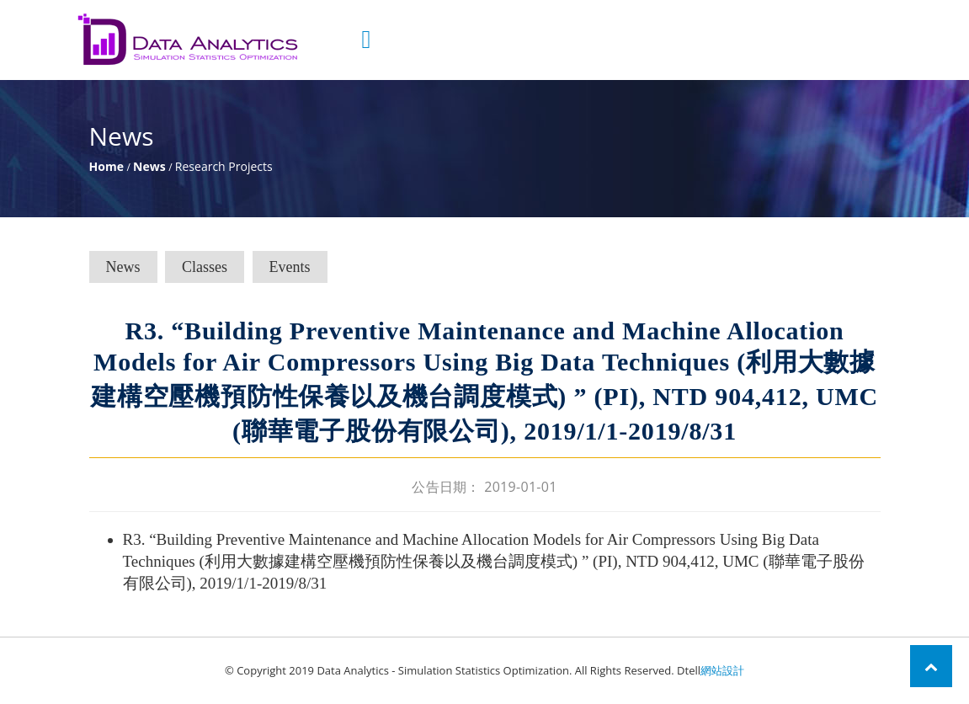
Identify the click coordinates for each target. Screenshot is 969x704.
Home (106, 166)
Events (290, 267)
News (149, 166)
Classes (204, 267)
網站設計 (722, 670)
